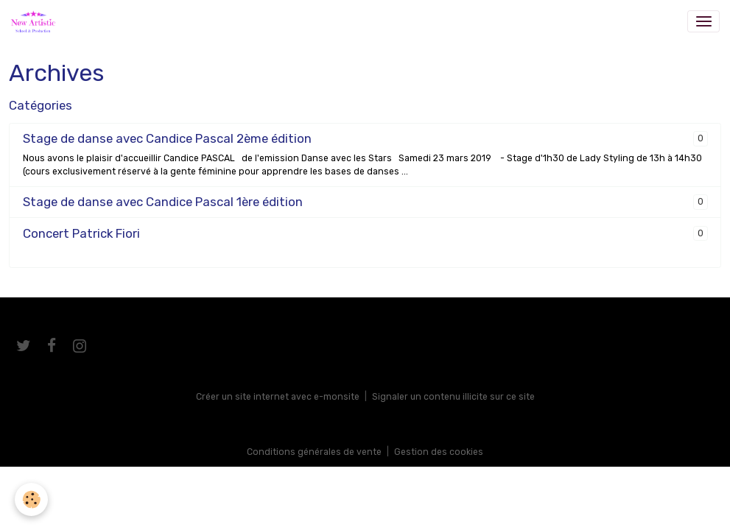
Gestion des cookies (438, 452)
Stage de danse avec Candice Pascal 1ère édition (163, 201)
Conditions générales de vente (314, 452)
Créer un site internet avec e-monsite (277, 397)
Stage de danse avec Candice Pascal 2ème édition (167, 138)
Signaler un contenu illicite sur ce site (453, 397)
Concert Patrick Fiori (81, 233)
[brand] (35, 21)
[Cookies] (31, 499)
